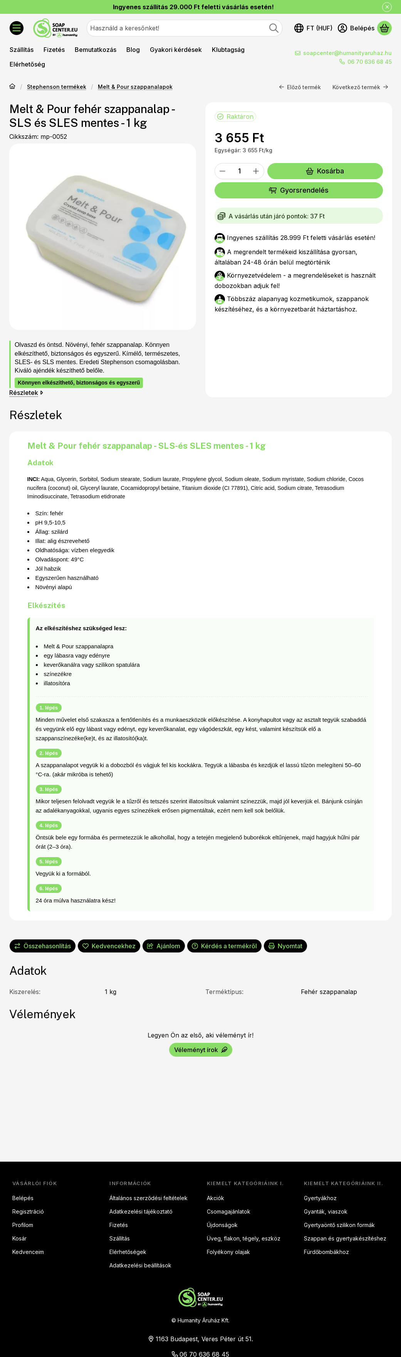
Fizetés (118, 1225)
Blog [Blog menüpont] (133, 49)
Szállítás (119, 1238)
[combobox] (184, 28)
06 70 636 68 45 (369, 61)
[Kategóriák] (16, 28)
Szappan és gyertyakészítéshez (345, 1238)
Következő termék (360, 87)
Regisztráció (28, 1211)
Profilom (22, 1225)
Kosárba (325, 171)
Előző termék (300, 87)
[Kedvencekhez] (109, 946)
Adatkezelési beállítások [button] (140, 1265)
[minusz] (223, 171)
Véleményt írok (200, 1050)
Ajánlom (163, 946)
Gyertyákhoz (320, 1198)
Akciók (215, 1198)
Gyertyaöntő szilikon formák (339, 1225)
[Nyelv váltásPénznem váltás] (313, 28)
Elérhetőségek (127, 1252)
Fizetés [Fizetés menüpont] (54, 49)
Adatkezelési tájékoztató (141, 1211)
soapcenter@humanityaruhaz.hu (347, 53)
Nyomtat (285, 946)
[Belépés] (356, 28)
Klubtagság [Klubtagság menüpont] (228, 49)
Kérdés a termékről (224, 946)
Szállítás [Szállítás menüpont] (22, 49)
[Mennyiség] (239, 171)
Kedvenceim (28, 1252)
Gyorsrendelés (298, 190)
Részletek (26, 392)
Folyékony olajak (228, 1252)
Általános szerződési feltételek (148, 1198)
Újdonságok (222, 1225)
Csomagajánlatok (228, 1211)
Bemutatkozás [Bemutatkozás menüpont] (95, 49)
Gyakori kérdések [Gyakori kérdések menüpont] (176, 49)
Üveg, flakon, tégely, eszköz (243, 1238)
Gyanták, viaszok (325, 1211)
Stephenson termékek (56, 86)
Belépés (23, 1198)
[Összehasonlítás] (42, 946)
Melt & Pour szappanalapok (135, 86)
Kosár (19, 1238)
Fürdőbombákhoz (326, 1252)
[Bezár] (387, 7)
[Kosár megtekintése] (384, 28)
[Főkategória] (12, 86)
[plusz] (256, 171)
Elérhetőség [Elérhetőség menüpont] (27, 64)
